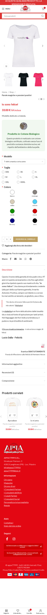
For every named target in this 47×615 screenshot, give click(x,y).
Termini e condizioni (31, 594)
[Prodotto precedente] (39, 99)
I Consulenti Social (12, 523)
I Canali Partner (10, 520)
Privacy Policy (8, 594)
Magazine (8, 507)
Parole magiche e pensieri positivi (16, 95)
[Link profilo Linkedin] (20, 259)
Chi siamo (8, 504)
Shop (12, 92)
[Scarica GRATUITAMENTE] (43, 370)
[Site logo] (25, 8)
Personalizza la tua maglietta (16, 526)
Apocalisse (12, 445)
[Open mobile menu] (6, 8)
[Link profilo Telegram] (30, 259)
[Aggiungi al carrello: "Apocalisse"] (10, 439)
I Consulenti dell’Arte (13, 517)
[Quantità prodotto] (7, 239)
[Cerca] (23, 16)
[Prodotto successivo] (44, 99)
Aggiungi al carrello (25, 239)
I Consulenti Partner (12, 513)
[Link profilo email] (15, 259)
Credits (41, 594)
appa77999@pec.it (12, 495)
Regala (7, 530)
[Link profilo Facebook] (10, 259)
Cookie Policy (18, 594)
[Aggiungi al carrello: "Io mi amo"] (32, 439)
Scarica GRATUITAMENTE (33, 376)
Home (4, 92)
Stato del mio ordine (12, 550)
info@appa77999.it (12, 492)
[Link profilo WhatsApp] (25, 259)
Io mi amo (34, 445)
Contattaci (8, 547)
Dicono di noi (9, 510)
